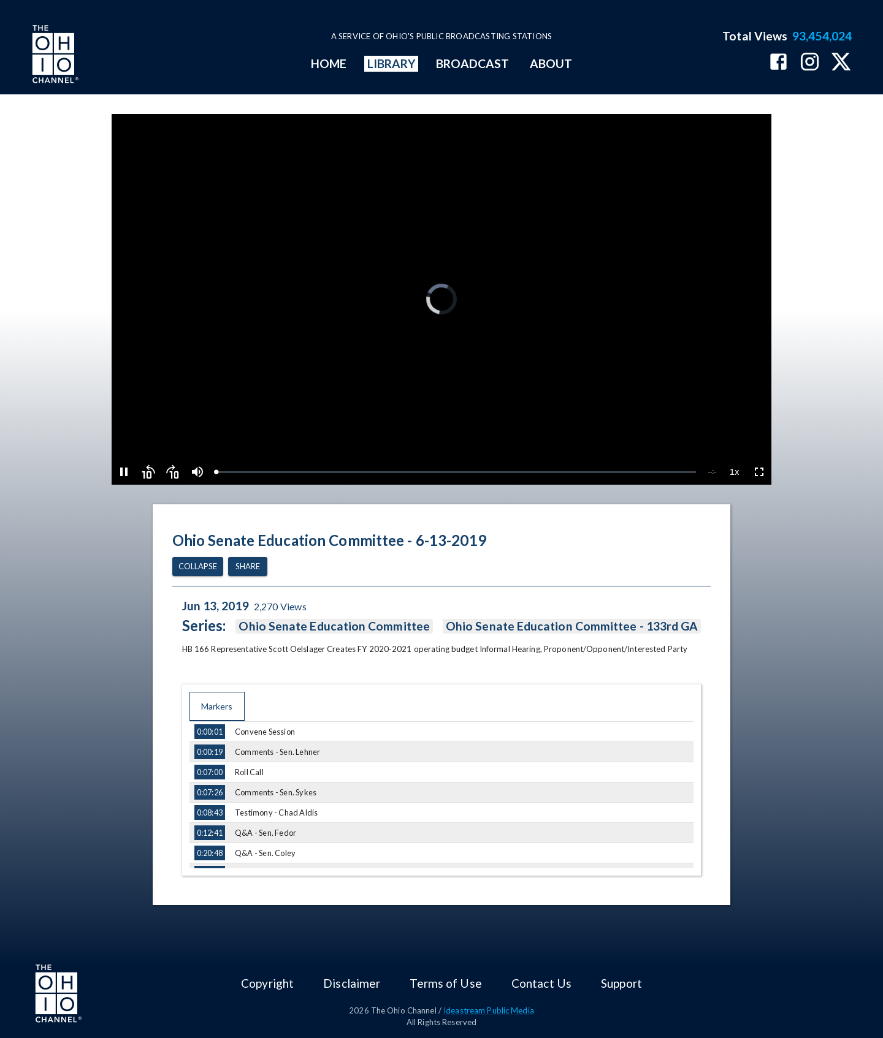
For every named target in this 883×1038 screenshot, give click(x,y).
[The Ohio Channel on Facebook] (778, 63)
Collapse (197, 566)
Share (247, 566)
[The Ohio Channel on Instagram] (809, 63)
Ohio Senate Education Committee (333, 626)
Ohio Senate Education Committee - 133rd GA (572, 626)
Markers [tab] (217, 706)
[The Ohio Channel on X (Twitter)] (841, 63)
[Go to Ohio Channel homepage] (54, 55)
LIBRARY (391, 63)
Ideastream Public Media (488, 1010)
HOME (328, 63)
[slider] (455, 472)
